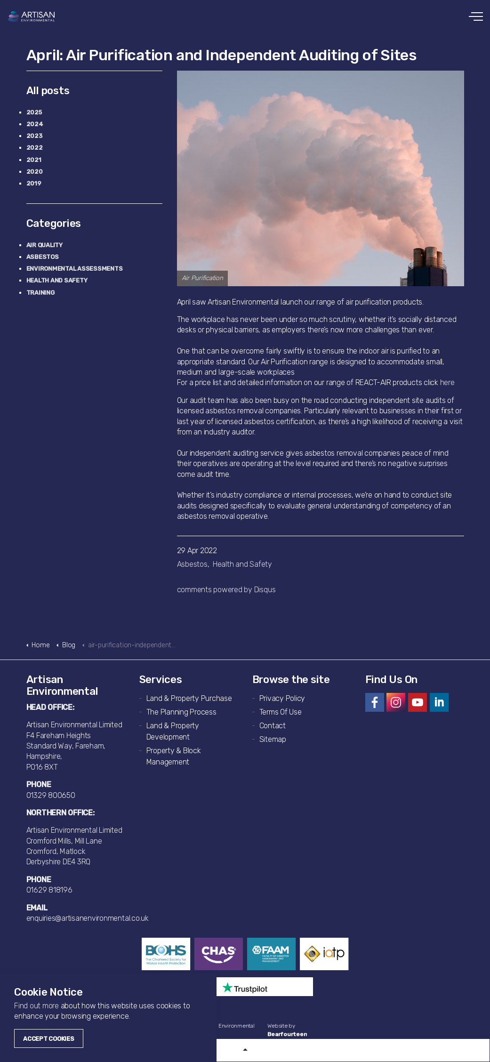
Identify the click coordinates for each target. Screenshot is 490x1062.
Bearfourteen (287, 1034)
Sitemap (272, 739)
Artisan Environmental (31, 16)
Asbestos (192, 564)
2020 (34, 171)
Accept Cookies (48, 1038)
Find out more (36, 1005)
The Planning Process (181, 712)
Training (40, 292)
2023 (34, 135)
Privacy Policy (282, 698)
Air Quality (44, 245)
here (447, 382)
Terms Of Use (280, 712)
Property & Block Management (173, 756)
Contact (272, 725)
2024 (34, 124)
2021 (33, 159)
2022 (34, 147)
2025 (34, 112)
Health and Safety (242, 564)
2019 (33, 183)
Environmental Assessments (74, 268)
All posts (48, 90)
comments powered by (226, 589)
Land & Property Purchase (189, 698)
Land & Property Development (172, 731)
